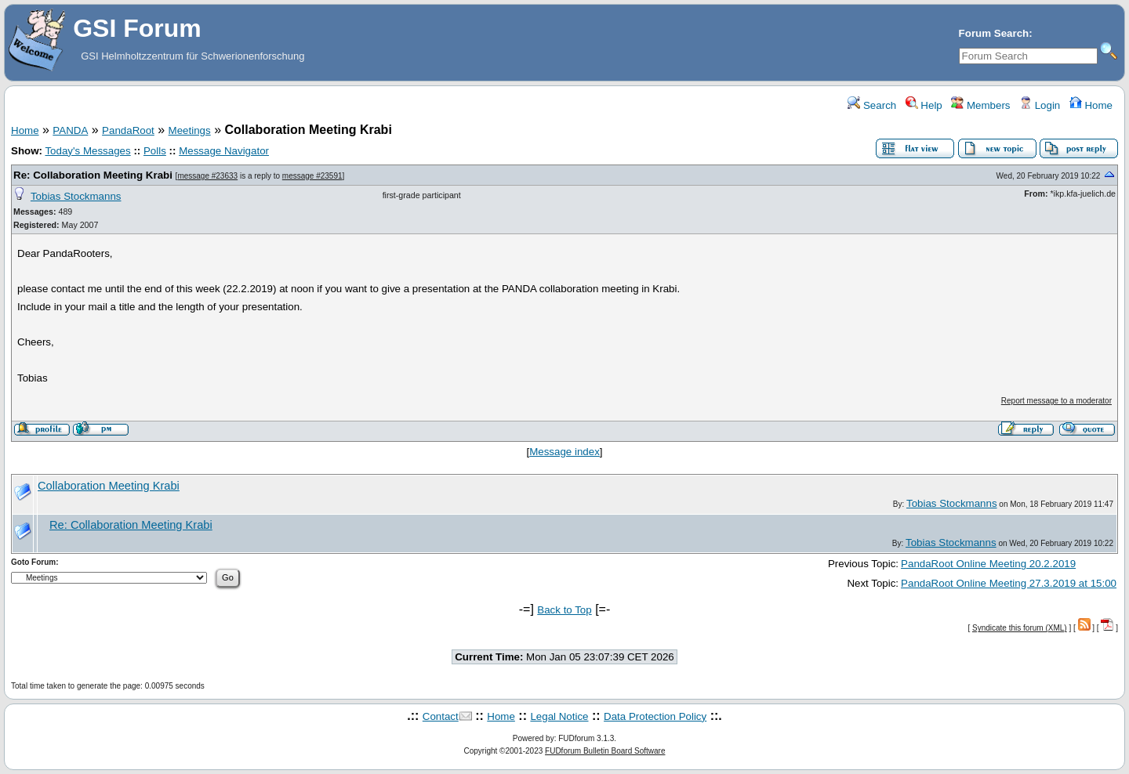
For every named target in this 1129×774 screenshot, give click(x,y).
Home (1091, 105)
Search (872, 105)
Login (1039, 105)
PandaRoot (128, 130)
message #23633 (207, 176)
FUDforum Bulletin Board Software (605, 751)
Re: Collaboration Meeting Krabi (92, 175)
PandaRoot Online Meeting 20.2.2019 (988, 564)
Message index (564, 452)
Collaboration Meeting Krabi (109, 485)
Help (924, 105)
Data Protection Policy (655, 716)
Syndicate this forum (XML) (1019, 628)
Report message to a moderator (1056, 400)
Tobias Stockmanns (76, 196)
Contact (441, 716)
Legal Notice (559, 716)
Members (980, 105)
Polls (154, 151)
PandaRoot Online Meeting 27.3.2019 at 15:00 (1008, 583)
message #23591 (312, 176)
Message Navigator (224, 151)
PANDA (70, 130)
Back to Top (564, 610)
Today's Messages (87, 151)
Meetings (190, 130)
